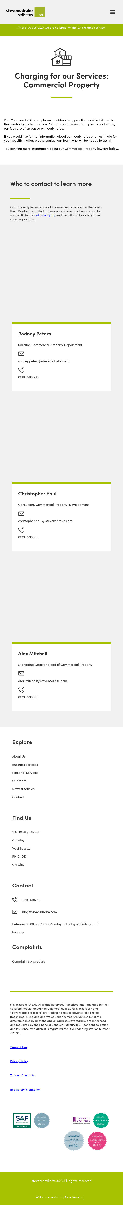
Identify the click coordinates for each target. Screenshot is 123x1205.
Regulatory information (25, 1089)
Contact (18, 797)
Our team (19, 781)
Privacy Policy (19, 1061)
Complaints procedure (28, 961)
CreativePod (74, 1197)
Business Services (25, 764)
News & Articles (23, 789)
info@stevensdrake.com (39, 912)
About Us (18, 756)
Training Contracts (22, 1075)
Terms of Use (18, 1047)
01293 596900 (31, 900)
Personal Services (25, 772)
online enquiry (44, 215)
